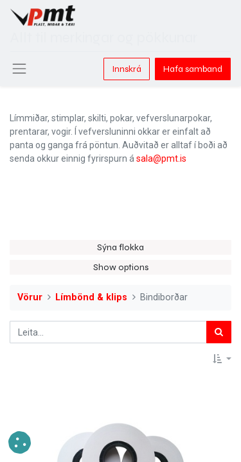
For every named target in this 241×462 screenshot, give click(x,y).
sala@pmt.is (161, 158)
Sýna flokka (120, 247)
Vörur (29, 297)
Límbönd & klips (91, 297)
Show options (120, 267)
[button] (222, 359)
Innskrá (126, 69)
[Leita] (218, 332)
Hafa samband (192, 69)
